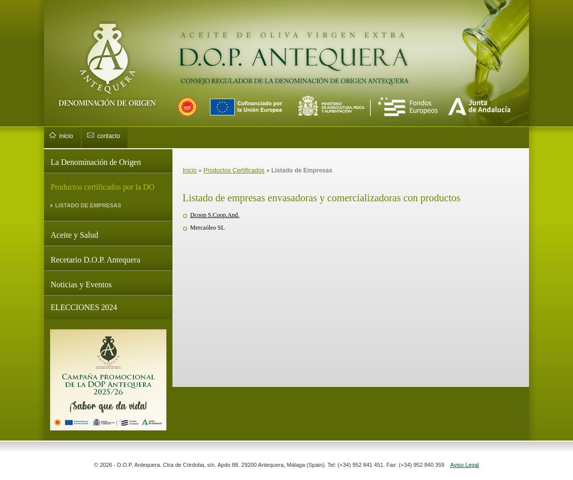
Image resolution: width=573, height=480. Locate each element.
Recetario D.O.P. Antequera (95, 259)
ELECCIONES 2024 (84, 307)
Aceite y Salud (74, 235)
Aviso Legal (464, 465)
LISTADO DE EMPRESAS (88, 205)
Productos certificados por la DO (103, 187)
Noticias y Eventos (81, 284)
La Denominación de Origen (96, 162)
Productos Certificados (234, 170)
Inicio (190, 170)
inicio (66, 136)
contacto (108, 136)
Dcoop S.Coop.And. (214, 215)
